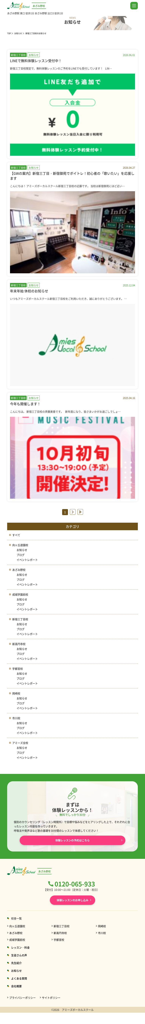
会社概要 (16, 986)
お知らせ (18, 33)
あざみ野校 (18, 570)
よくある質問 (19, 978)
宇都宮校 (17, 668)
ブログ (21, 555)
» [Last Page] (80, 512)
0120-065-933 (75, 883)
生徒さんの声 (19, 955)
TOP (9, 33)
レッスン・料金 (20, 947)
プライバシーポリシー (22, 997)
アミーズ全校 (20, 743)
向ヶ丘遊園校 (20, 545)
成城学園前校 (20, 594)
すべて (16, 535)
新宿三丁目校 (20, 619)
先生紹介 (16, 963)
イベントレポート (27, 560)
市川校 (16, 718)
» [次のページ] (72, 512)
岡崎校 (16, 693)
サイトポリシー (51, 997)
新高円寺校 (18, 644)
